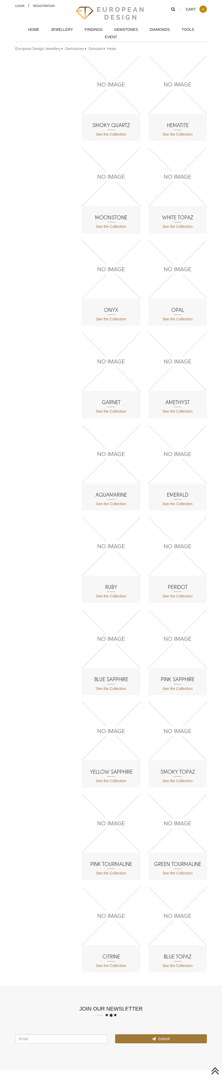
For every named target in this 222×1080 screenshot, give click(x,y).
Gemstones (126, 29)
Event (111, 36)
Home (33, 29)
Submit (161, 1038)
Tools (188, 29)
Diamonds (160, 29)
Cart (196, 9)
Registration (44, 6)
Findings (94, 29)
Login (19, 6)
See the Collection (111, 134)
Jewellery (62, 29)
